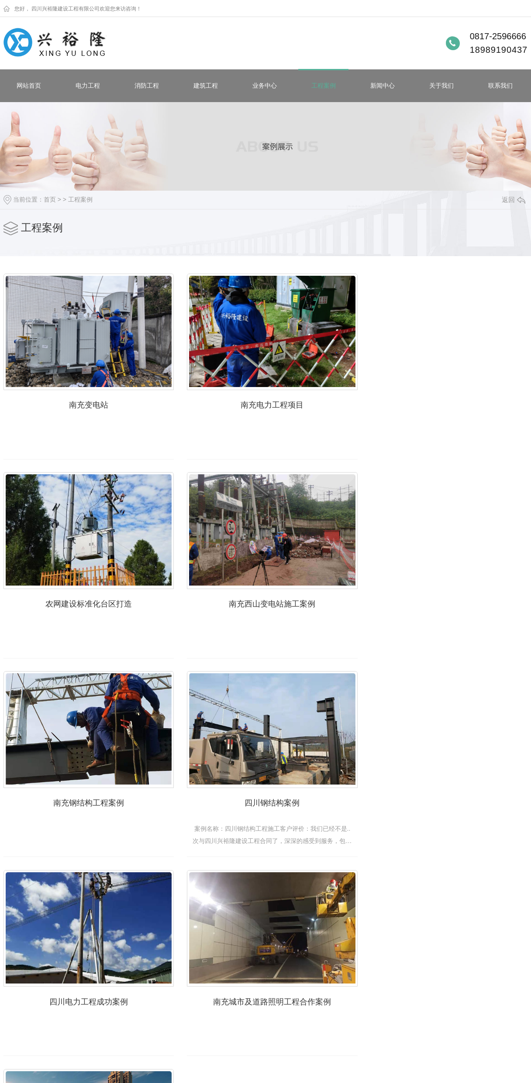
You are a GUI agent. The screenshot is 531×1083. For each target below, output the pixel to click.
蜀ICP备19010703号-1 (114, 1071)
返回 (513, 199)
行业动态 (153, 980)
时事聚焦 (153, 1008)
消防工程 (146, 85)
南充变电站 (86, 402)
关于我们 (441, 85)
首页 (50, 199)
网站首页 (29, 85)
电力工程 (88, 85)
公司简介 (221, 966)
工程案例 (323, 85)
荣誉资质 (221, 994)
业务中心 (264, 85)
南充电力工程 (90, 994)
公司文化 (221, 1008)
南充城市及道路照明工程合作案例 (265, 795)
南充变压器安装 (93, 980)
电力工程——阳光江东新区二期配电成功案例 (448, 795)
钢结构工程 (18, 1008)
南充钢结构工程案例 (265, 598)
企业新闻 (153, 966)
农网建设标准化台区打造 (444, 402)
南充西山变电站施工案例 (86, 598)
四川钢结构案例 (444, 598)
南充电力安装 (90, 966)
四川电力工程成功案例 (86, 795)
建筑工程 (205, 85)
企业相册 (221, 980)
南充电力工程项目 (265, 402)
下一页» (326, 887)
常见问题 (153, 994)
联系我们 (500, 85)
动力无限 (343, 1071)
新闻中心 (382, 85)
